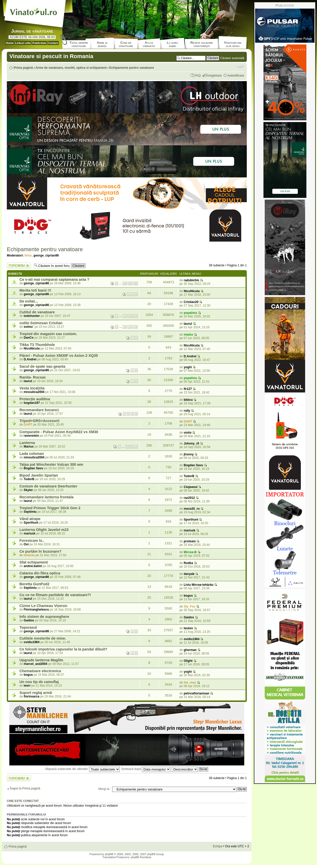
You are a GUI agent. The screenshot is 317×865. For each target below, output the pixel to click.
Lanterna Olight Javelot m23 (43, 530)
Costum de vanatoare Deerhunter (48, 486)
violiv (187, 432)
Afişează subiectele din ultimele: (82, 769)
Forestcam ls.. (31, 541)
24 (125, 283)
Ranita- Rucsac (32, 377)
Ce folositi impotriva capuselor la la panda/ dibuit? (63, 649)
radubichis (191, 280)
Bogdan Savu (33, 468)
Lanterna (27, 443)
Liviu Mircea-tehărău (198, 585)
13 (130, 326)
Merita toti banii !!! (35, 290)
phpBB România (141, 857)
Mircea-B (190, 552)
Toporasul (28, 627)
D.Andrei (30, 359)
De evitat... (28, 301)
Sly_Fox (189, 606)
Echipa (217, 846)
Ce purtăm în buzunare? (40, 551)
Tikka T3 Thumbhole (37, 345)
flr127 (188, 389)
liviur (28, 255)
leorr (27, 685)
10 (135, 446)
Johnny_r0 (191, 443)
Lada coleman (31, 454)
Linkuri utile (23, 42)
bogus (188, 595)
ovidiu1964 (32, 642)
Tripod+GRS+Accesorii (39, 421)
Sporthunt (31, 522)
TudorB (29, 479)
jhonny (189, 454)
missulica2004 (34, 392)
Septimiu (30, 511)
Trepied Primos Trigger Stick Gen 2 (49, 508)
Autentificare (235, 75)
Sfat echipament (33, 562)
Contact (53, 42)
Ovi (26, 544)
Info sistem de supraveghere (44, 617)
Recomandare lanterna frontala (46, 497)
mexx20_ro (192, 508)
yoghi (188, 367)
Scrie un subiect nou (19, 265)
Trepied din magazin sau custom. (48, 334)
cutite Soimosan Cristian (40, 323)
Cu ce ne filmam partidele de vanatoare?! (55, 595)
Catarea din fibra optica (39, 573)
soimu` (29, 327)
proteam (190, 541)
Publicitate (39, 42)
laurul (188, 323)
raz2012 (189, 498)
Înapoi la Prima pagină (25, 788)
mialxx (188, 334)
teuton (188, 628)
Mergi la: (104, 789)
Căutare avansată (232, 58)
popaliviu (190, 313)
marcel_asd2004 (35, 664)
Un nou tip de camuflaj (39, 682)
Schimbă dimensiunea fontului (240, 66)
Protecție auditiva (34, 399)
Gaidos (29, 620)
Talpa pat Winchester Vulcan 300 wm (51, 464)
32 (125, 316)
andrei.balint (33, 566)
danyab (189, 574)
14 (135, 326)
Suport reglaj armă (35, 693)
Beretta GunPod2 (34, 584)
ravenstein (31, 435)
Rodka (188, 563)
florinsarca (31, 696)
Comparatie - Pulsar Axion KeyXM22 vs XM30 (58, 432)
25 (130, 283)
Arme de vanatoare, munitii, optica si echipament (71, 67)
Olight (188, 661)
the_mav (190, 682)
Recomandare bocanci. (39, 410)
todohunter (32, 316)
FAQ (197, 75)
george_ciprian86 (46, 255)
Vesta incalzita (31, 388)
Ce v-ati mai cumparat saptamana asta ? (54, 279)
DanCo (29, 337)
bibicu (188, 400)
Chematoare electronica (40, 671)
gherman (190, 650)
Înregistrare (214, 75)
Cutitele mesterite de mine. (42, 638)
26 (135, 283)
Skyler (28, 490)
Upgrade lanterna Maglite (41, 660)
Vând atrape (29, 519)
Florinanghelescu (36, 609)
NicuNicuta (192, 291)
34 (135, 316)
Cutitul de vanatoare (37, 312)
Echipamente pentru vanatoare (131, 67)
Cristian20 (191, 302)
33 (130, 316)
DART (28, 424)
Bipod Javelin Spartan (38, 475)
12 (125, 326)
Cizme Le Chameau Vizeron (43, 606)
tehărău (29, 555)
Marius (29, 446)
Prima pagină (23, 67)
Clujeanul (190, 487)
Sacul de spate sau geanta (42, 366)
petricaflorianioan (196, 693)
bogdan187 (32, 403)
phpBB (109, 854)
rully (187, 410)
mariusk (29, 533)
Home (10, 42)
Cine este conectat (23, 800)
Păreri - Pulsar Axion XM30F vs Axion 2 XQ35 (58, 356)
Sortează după (145, 769)
